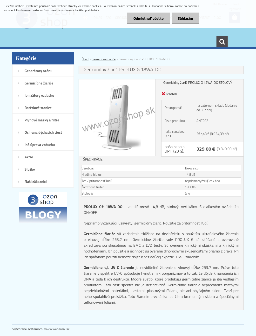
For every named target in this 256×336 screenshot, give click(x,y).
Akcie (29, 157)
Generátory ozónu (38, 71)
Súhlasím (185, 18)
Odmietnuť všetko (148, 18)
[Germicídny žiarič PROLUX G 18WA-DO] (117, 81)
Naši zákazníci (36, 181)
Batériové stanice (38, 108)
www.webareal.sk (57, 328)
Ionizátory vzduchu (39, 95)
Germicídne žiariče (39, 83)
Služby (30, 169)
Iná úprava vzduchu (40, 144)
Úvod (85, 59)
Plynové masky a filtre (42, 120)
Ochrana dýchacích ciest (43, 132)
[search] (222, 41)
